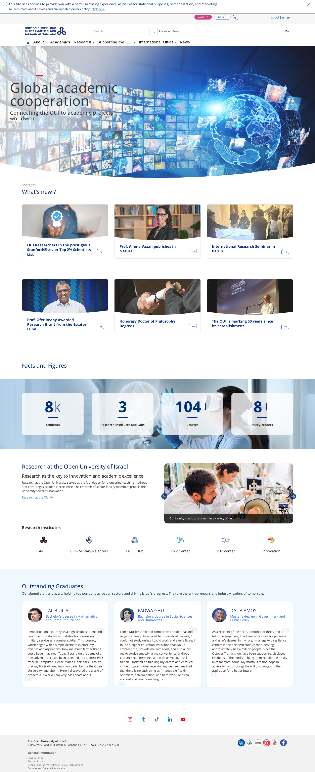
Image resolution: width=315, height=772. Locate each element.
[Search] (153, 31)
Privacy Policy (35, 758)
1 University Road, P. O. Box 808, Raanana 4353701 (58, 745)
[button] (236, 17)
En (287, 31)
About (40, 42)
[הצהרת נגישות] (241, 742)
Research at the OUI (37, 497)
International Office (157, 42)
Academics (60, 42)
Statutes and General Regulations (46, 768)
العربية (274, 17)
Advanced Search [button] (170, 31)
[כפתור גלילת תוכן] (157, 159)
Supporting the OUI (116, 42)
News (185, 42)
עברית (286, 17)
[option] (65, 234)
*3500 (115, 745)
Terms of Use (35, 761)
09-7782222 (101, 745)
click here (98, 9)
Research (84, 42)
